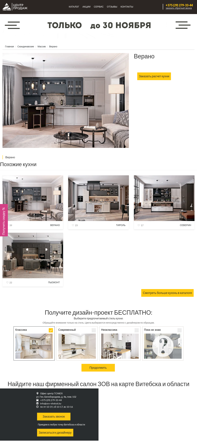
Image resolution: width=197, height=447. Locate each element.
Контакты (127, 6)
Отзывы (112, 6)
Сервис (99, 6)
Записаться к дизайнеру (55, 432)
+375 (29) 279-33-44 (179, 5)
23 (76, 225)
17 (142, 225)
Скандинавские (25, 46)
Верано (55, 225)
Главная (9, 46)
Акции (86, 6)
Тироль (121, 225)
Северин (185, 225)
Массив (42, 46)
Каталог (74, 6)
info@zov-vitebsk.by (50, 403)
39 (10, 143)
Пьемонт (54, 282)
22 (10, 282)
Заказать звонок (54, 416)
